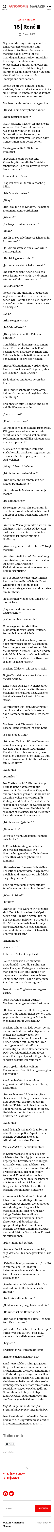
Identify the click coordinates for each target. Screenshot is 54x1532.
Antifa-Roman (26, 19)
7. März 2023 (28, 34)
